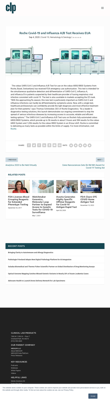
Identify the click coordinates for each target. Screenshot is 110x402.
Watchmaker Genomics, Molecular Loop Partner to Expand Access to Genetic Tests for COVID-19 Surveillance (42, 204)
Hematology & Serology (60, 37)
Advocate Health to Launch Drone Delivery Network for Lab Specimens (36, 281)
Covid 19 (45, 37)
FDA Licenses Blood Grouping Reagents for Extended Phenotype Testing (18, 200)
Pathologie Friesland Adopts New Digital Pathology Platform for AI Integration (39, 260)
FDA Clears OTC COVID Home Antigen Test (88, 199)
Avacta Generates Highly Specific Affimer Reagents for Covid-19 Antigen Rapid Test (66, 202)
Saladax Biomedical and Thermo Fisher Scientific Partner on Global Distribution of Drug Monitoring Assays (51, 267)
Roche (13, 129)
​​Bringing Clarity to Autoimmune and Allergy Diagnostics (30, 252)
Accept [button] (93, 396)
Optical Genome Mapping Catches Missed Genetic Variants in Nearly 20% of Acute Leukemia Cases (48, 274)
